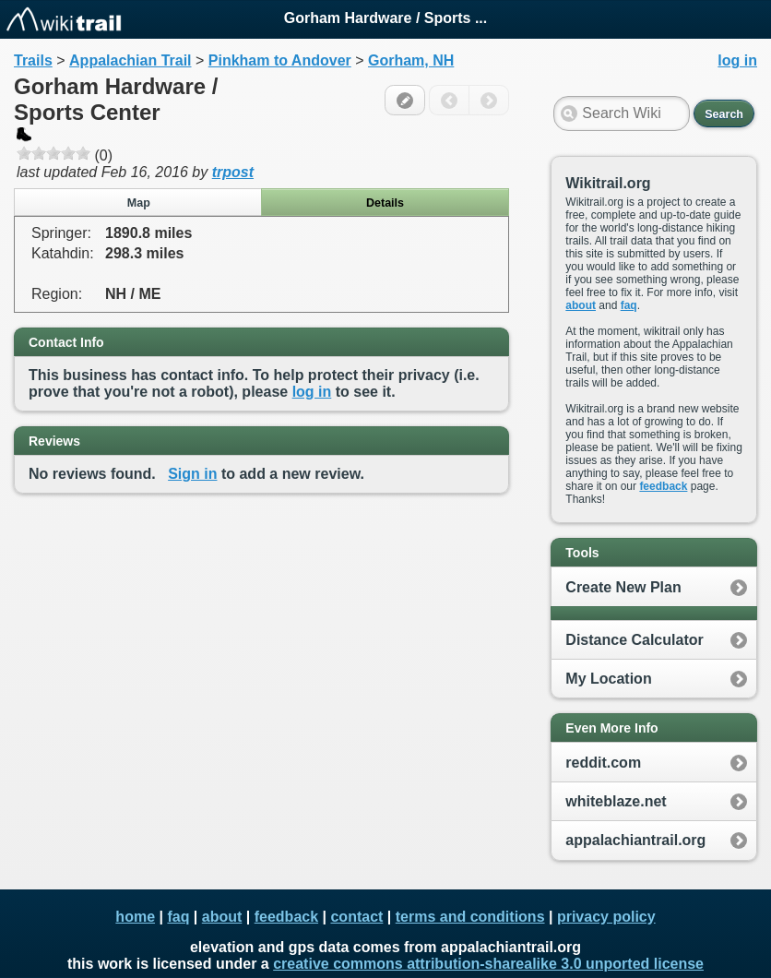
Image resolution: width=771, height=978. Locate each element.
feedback (663, 486)
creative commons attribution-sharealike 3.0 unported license (488, 964)
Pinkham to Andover (279, 60)
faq (629, 305)
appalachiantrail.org (635, 840)
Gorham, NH (411, 60)
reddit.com (603, 762)
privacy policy (606, 916)
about (580, 305)
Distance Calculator (634, 640)
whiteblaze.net (615, 801)
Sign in (192, 474)
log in (312, 392)
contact (356, 916)
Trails (33, 60)
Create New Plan (623, 587)
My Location (608, 678)
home (135, 916)
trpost (233, 172)
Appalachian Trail (130, 60)
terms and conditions (470, 916)
